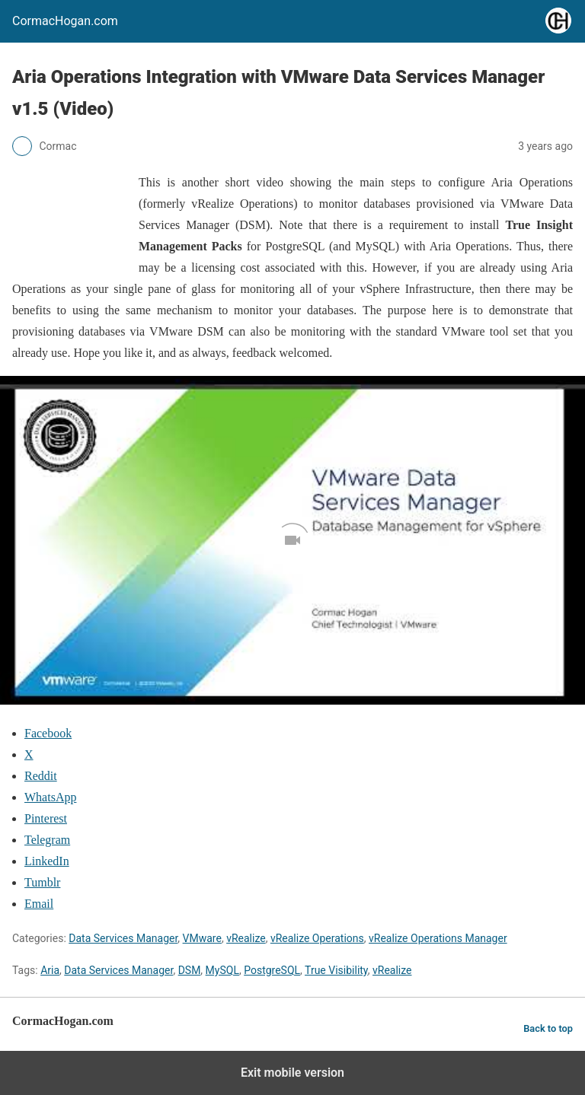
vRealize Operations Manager (438, 938)
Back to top (548, 1028)
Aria (49, 970)
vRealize (246, 938)
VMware (202, 938)
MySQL (222, 970)
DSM (189, 970)
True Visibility (336, 970)
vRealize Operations (317, 938)
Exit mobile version (292, 1072)
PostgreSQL (272, 970)
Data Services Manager (123, 938)
